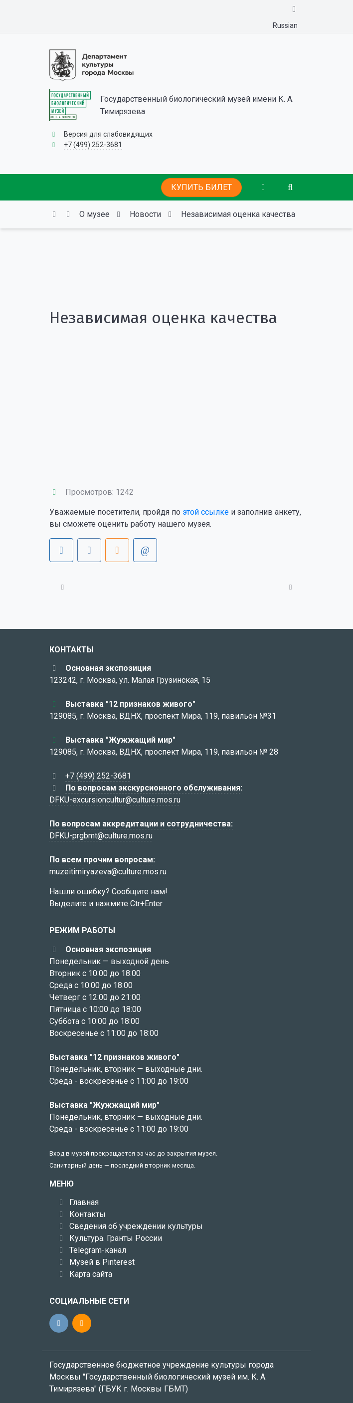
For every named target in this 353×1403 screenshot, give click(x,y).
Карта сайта (90, 1274)
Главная (84, 1202)
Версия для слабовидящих (108, 134)
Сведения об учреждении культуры (136, 1226)
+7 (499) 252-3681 (93, 145)
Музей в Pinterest (102, 1262)
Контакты (87, 1214)
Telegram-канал (97, 1250)
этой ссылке (205, 512)
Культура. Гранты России (115, 1238)
